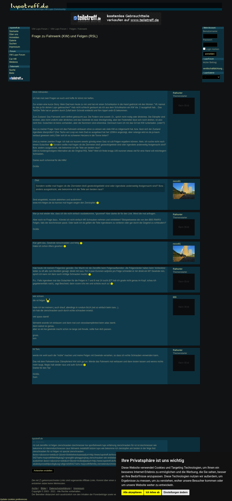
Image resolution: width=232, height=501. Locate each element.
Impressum (14, 47)
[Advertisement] (116, 65)
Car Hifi (12, 59)
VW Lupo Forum (17, 55)
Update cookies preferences (13, 499)
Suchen (13, 43)
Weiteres (13, 62)
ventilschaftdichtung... (213, 68)
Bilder (43, 488)
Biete (11, 73)
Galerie (12, 40)
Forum (13, 51)
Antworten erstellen (43, 470)
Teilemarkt (14, 66)
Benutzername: (210, 31)
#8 (34, 442)
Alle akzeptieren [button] (132, 492)
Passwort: (208, 40)
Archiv (35, 488)
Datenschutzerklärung (60, 488)
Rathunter (178, 93)
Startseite (13, 31)
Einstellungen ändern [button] (176, 492)
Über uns (13, 34)
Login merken (212, 49)
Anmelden (14, 37)
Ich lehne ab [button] (153, 492)
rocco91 (177, 181)
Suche (12, 70)
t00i (174, 297)
